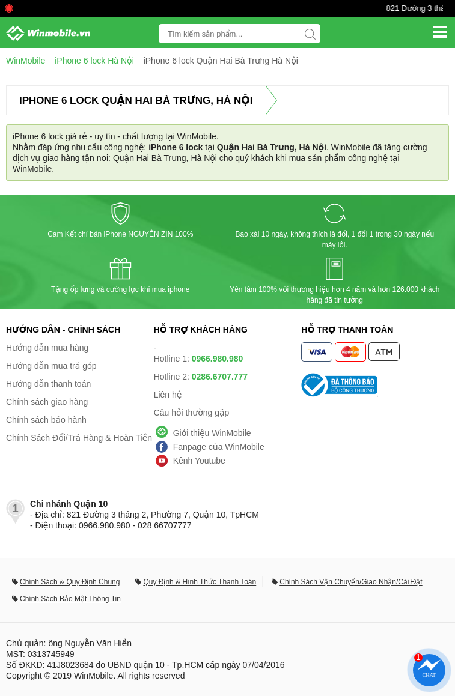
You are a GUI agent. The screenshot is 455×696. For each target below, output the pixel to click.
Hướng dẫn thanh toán (48, 384)
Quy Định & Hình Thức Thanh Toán (199, 582)
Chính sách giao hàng (47, 402)
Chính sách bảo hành (46, 420)
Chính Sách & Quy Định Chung (70, 582)
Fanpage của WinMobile (218, 447)
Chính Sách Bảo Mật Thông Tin (70, 599)
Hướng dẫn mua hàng (47, 348)
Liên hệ (168, 394)
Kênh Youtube (199, 460)
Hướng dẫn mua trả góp (51, 366)
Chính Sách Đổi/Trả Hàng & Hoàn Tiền (79, 438)
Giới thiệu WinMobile (212, 433)
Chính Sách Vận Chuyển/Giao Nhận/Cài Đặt (350, 582)
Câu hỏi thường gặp (192, 412)
